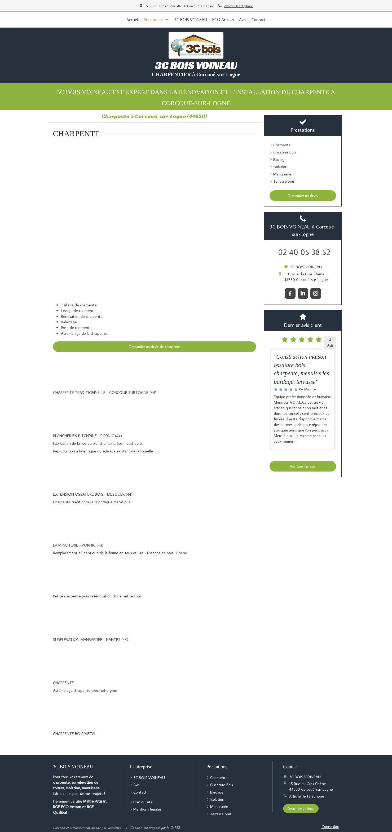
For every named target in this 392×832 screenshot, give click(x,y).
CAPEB (175, 827)
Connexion (330, 826)
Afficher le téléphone (238, 6)
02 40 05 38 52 (304, 252)
